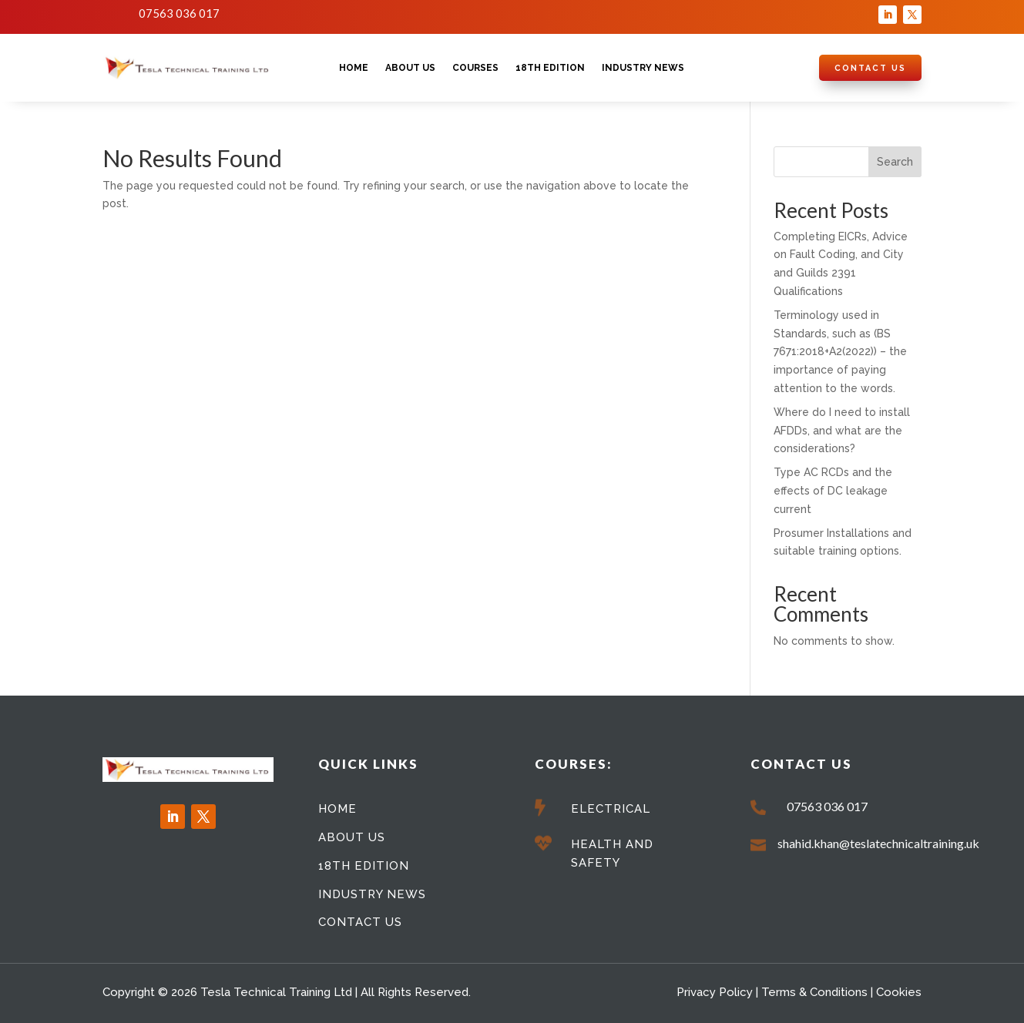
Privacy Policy (715, 992)
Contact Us (870, 67)
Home (353, 67)
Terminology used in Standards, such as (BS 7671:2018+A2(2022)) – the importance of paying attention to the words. (840, 351)
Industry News (643, 67)
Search (895, 162)
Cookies (899, 992)
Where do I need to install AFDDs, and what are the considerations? (842, 430)
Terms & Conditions (814, 992)
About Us (410, 67)
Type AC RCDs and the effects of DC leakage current (833, 490)
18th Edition (550, 67)
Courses (475, 67)
